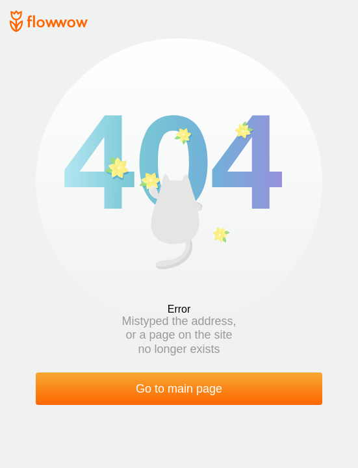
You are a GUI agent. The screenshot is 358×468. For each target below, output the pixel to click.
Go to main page (179, 388)
